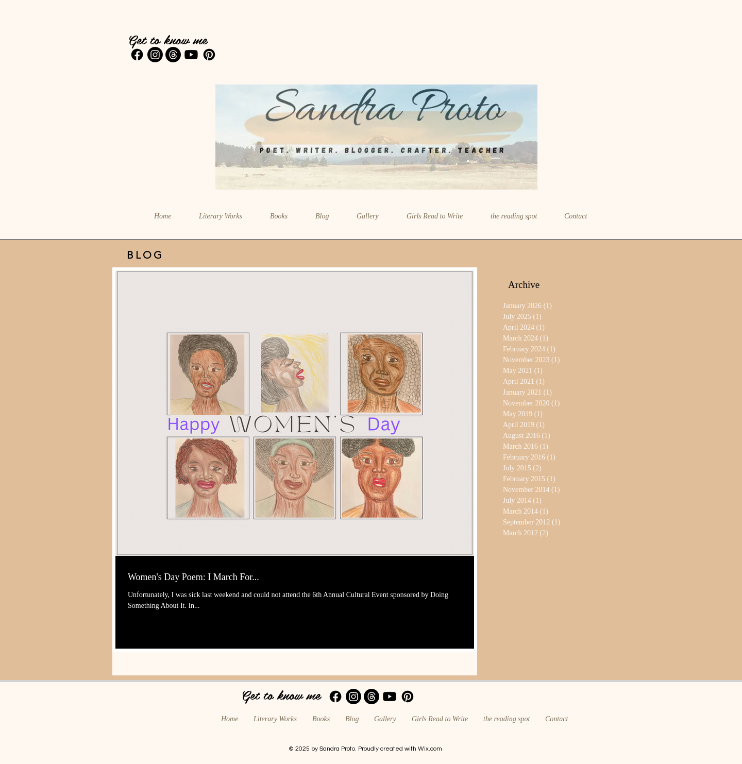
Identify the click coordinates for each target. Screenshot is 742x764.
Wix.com (430, 748)
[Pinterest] (209, 54)
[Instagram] (155, 54)
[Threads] (173, 54)
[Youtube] (191, 54)
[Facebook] (137, 54)
